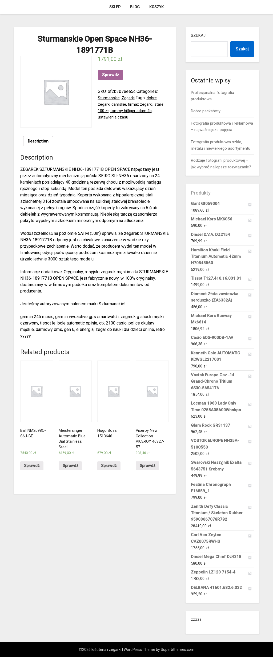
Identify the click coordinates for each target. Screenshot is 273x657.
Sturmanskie (109, 97)
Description (39, 141)
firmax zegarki (144, 104)
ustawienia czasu (114, 117)
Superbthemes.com (177, 649)
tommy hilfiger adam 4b (133, 110)
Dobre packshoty (205, 111)
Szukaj (198, 35)
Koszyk (156, 7)
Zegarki (130, 97)
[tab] (39, 141)
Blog (135, 7)
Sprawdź (110, 74)
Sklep (115, 7)
